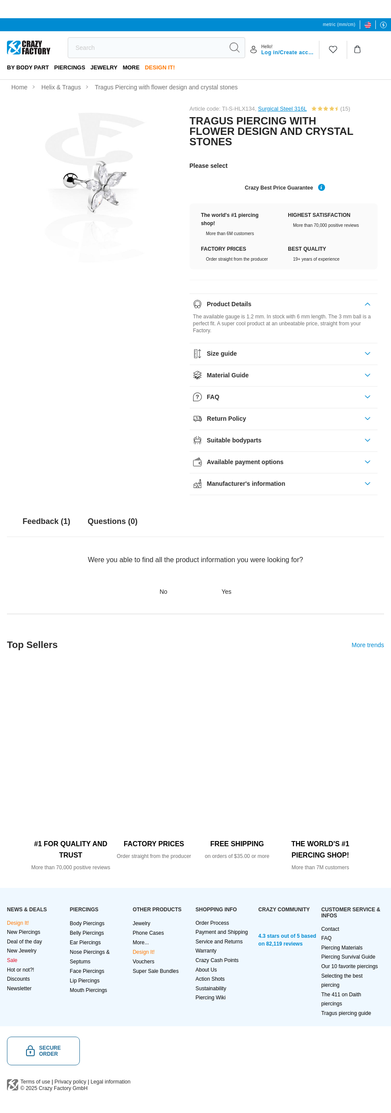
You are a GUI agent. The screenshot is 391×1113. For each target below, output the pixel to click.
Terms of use (35, 1082)
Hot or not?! (20, 970)
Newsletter (19, 988)
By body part (28, 67)
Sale (12, 960)
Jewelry (103, 67)
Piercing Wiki (210, 998)
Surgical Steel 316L (282, 108)
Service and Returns (219, 942)
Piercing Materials (341, 948)
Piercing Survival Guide (348, 957)
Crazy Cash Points (216, 960)
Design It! (160, 67)
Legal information (111, 1082)
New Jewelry (21, 951)
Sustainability (210, 988)
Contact (330, 929)
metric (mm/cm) (339, 24)
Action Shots (209, 979)
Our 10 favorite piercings (349, 966)
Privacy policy (70, 1082)
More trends (368, 645)
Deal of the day (24, 942)
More (131, 67)
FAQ (326, 938)
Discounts (18, 979)
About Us (206, 970)
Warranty (205, 951)
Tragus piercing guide (346, 1013)
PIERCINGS (69, 67)
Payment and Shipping (221, 932)
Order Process (212, 923)
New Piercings (23, 932)
